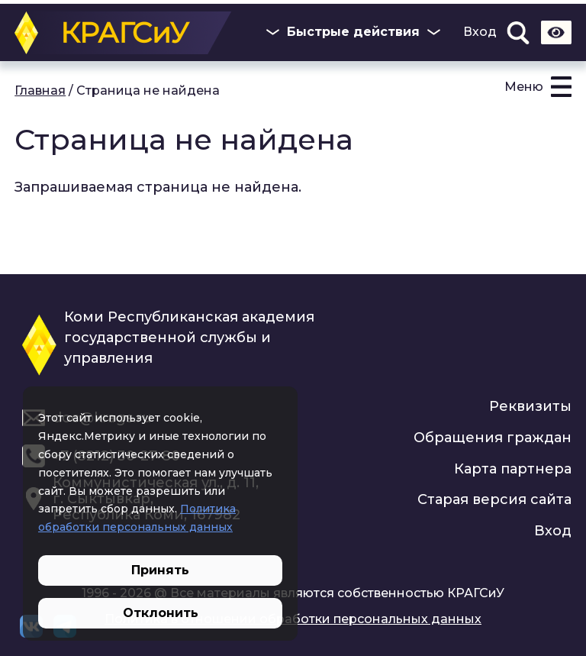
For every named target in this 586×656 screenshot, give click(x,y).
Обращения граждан (493, 437)
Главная (40, 90)
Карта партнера (513, 468)
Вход (480, 32)
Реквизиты (530, 406)
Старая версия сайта (494, 499)
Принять (160, 570)
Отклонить (160, 613)
